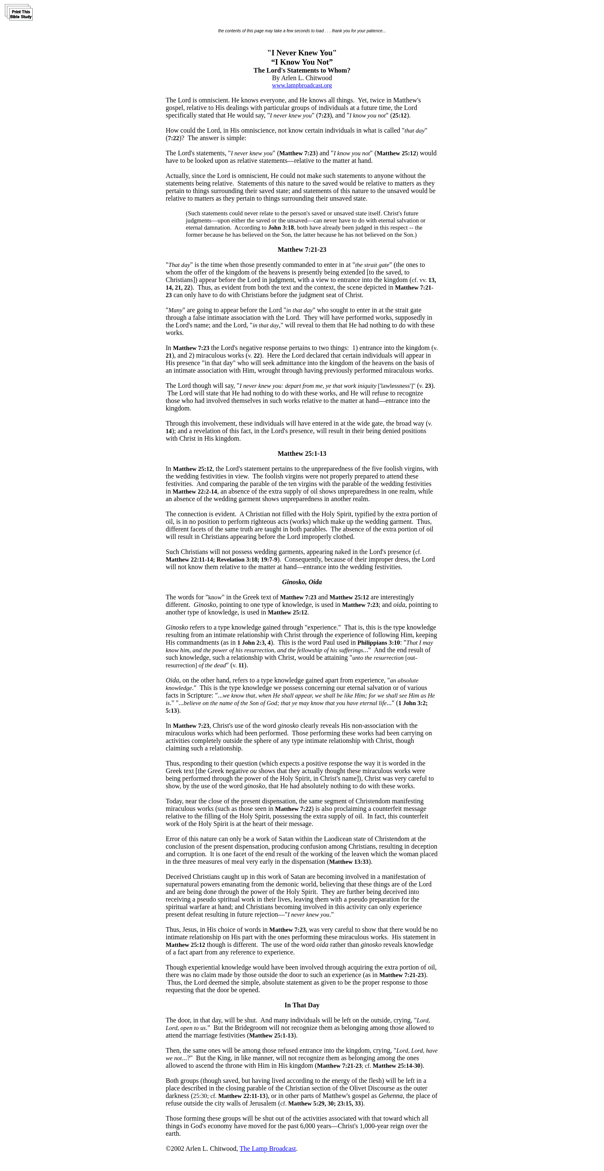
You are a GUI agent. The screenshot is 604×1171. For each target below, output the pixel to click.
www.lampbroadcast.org (302, 85)
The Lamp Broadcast (268, 1148)
